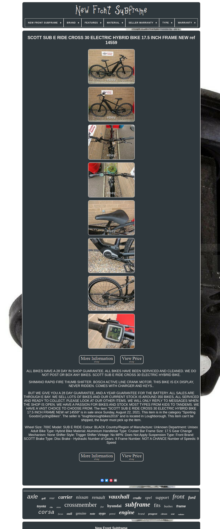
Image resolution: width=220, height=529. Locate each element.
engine (126, 512)
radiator (181, 514)
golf (44, 498)
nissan (82, 497)
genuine (81, 513)
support (162, 497)
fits (157, 505)
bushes (168, 506)
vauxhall (119, 496)
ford (192, 497)
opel (148, 497)
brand (141, 513)
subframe (137, 504)
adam (58, 507)
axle (32, 496)
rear (52, 498)
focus (60, 513)
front (179, 496)
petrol (112, 513)
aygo (102, 513)
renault (98, 497)
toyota (41, 506)
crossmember (81, 504)
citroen (164, 514)
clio (51, 507)
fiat (101, 506)
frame (181, 506)
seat (172, 514)
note (92, 513)
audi (69, 513)
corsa (46, 512)
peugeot (152, 513)
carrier (65, 497)
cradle (137, 498)
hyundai (114, 505)
